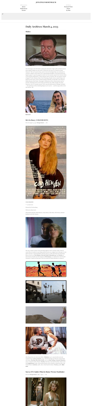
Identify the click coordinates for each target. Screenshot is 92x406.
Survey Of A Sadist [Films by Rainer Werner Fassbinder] (45, 372)
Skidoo (28, 31)
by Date (68, 10)
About (23, 7)
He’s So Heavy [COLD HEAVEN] (37, 120)
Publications (23, 8)
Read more (28, 114)
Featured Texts (68, 7)
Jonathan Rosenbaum (46, 2)
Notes (68, 8)
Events (24, 10)
